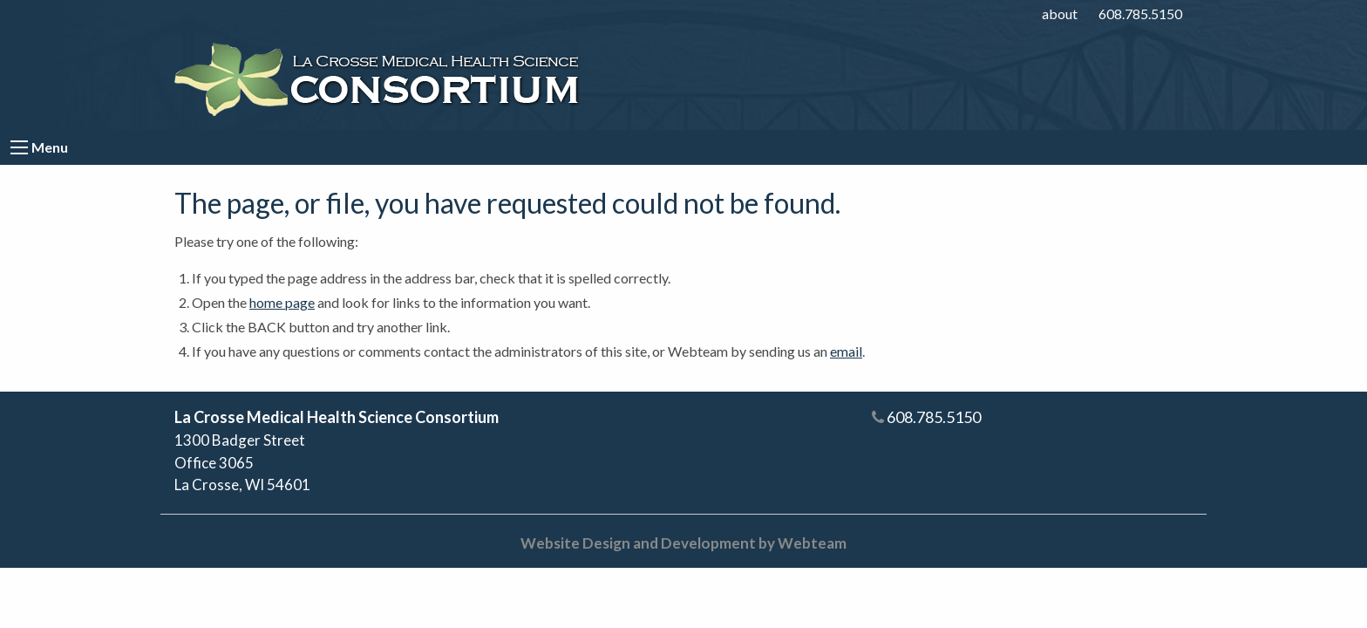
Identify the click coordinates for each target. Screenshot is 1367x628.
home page (282, 302)
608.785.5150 (1140, 13)
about (1060, 13)
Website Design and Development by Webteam (683, 543)
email (846, 351)
